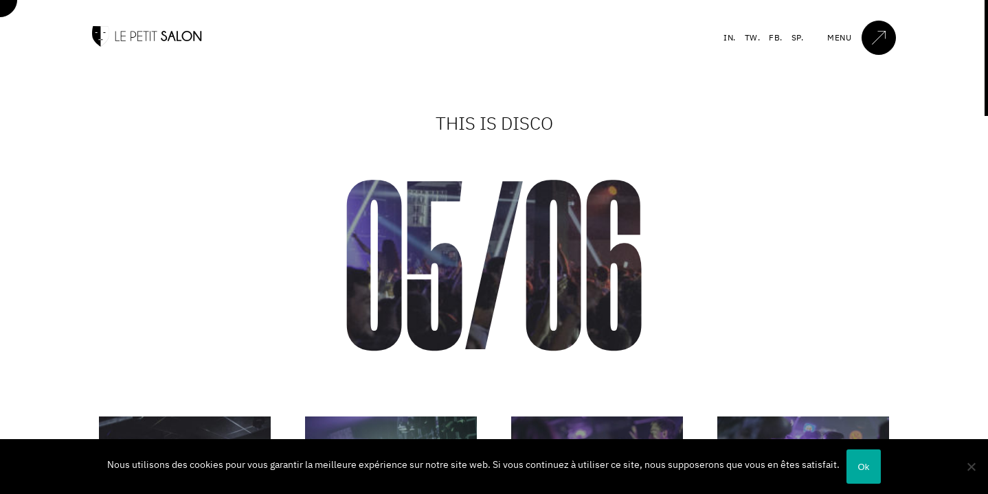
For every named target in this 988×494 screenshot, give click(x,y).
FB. (776, 37)
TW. (753, 37)
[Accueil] (147, 43)
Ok (863, 467)
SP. (797, 37)
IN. (729, 37)
